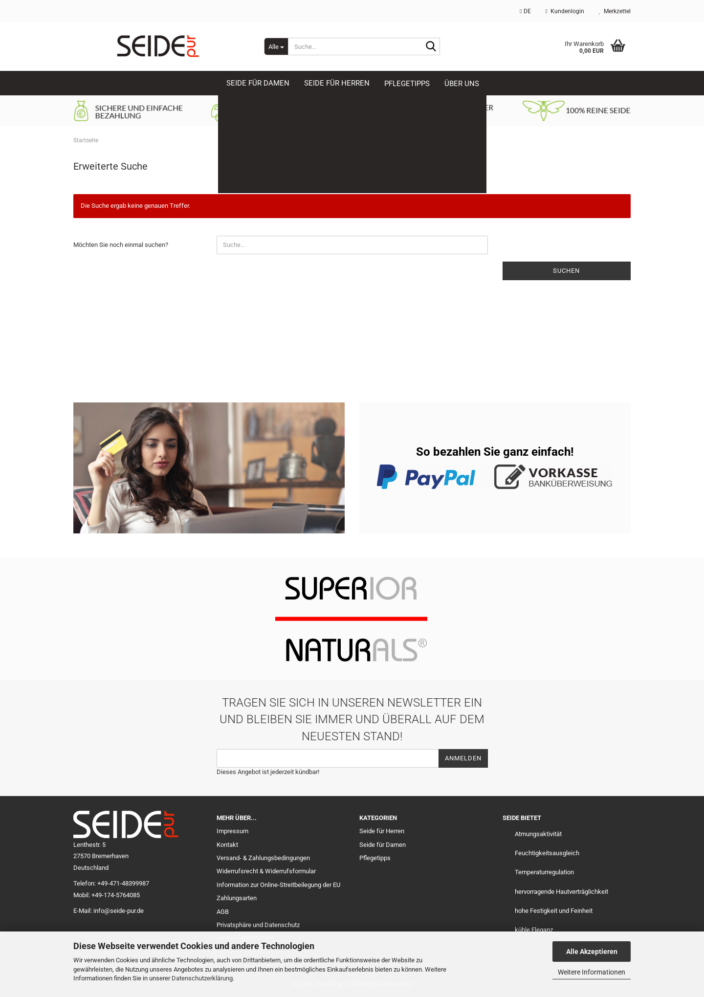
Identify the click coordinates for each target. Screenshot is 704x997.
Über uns (461, 83)
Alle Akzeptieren (591, 951)
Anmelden (463, 758)
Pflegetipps (407, 83)
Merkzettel (615, 11)
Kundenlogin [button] (565, 11)
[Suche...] (276, 46)
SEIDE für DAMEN (257, 83)
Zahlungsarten (237, 898)
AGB (223, 911)
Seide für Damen (382, 844)
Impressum (232, 831)
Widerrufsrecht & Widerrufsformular (266, 871)
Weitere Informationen (591, 972)
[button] (525, 11)
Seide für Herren (381, 831)
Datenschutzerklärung (202, 978)
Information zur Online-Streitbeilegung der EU (278, 884)
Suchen (566, 270)
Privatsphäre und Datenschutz (258, 925)
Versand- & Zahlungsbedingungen (263, 858)
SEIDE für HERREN (337, 83)
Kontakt (227, 844)
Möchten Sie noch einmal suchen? (120, 244)
